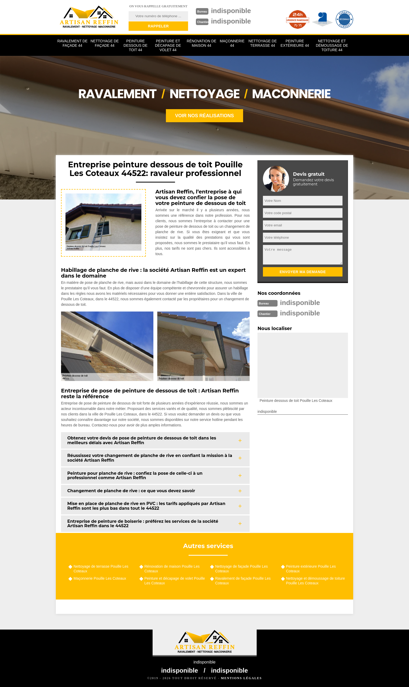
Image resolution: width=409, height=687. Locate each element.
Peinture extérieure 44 (295, 43)
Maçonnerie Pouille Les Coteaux (100, 578)
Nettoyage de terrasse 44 (263, 43)
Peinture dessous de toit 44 (136, 45)
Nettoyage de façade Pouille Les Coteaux (241, 568)
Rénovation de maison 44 (201, 43)
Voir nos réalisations (204, 115)
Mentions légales (241, 678)
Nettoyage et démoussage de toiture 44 (332, 45)
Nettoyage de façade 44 (105, 43)
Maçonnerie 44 (232, 43)
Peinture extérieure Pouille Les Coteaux (311, 568)
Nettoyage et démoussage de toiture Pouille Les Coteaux (315, 580)
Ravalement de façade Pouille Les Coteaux (242, 580)
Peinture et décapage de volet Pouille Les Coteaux (175, 580)
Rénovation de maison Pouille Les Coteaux (172, 568)
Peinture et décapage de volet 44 (168, 45)
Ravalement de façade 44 (72, 43)
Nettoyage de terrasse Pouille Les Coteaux (101, 568)
